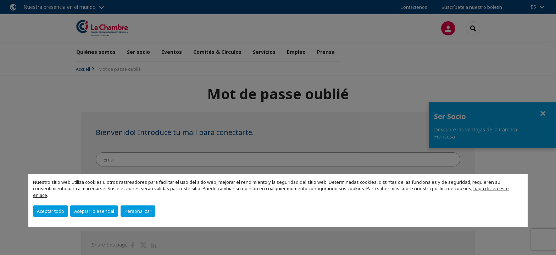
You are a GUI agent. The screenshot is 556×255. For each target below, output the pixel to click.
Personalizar (137, 211)
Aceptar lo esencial (94, 211)
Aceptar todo (50, 211)
